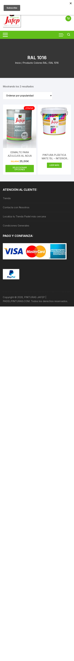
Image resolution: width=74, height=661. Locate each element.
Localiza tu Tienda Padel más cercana (24, 216)
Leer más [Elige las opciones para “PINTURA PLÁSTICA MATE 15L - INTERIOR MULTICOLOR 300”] (54, 165)
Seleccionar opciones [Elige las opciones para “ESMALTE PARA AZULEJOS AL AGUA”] (20, 168)
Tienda (7, 198)
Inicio (18, 62)
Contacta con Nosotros (16, 207)
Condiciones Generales (16, 225)
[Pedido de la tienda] (27, 95)
